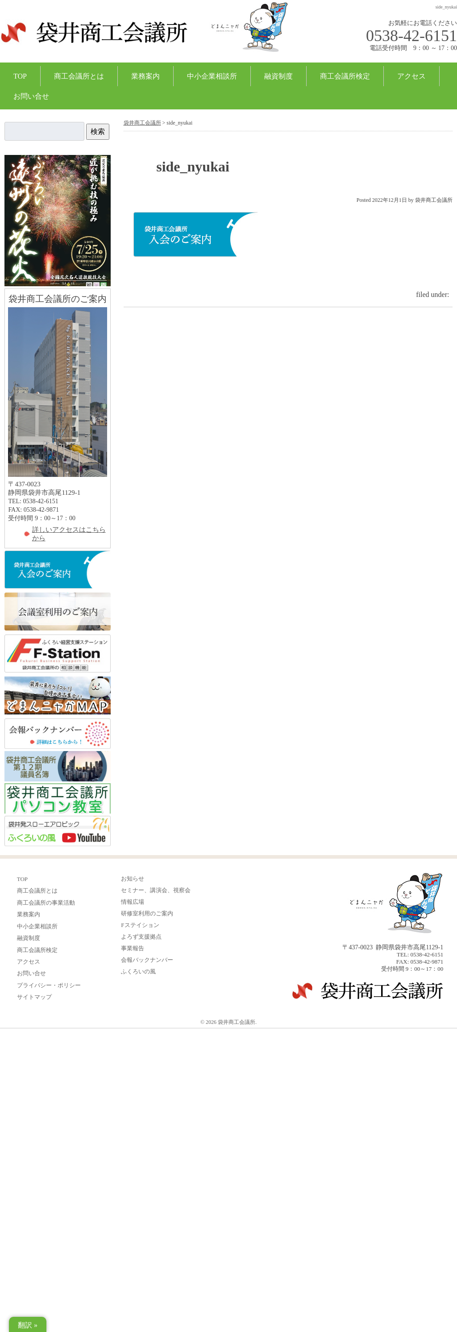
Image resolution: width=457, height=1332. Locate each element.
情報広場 (132, 901)
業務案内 (145, 76)
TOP (20, 76)
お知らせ (132, 878)
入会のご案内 (57, 570)
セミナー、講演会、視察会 (156, 890)
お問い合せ (31, 96)
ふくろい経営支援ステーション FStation (57, 654)
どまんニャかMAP (57, 695)
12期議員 (57, 766)
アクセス (411, 76)
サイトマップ (34, 997)
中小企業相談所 (212, 76)
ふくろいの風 (57, 831)
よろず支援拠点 (141, 936)
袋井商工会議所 (93, 37)
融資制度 (278, 76)
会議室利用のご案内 (57, 612)
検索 (98, 131)
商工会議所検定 (345, 76)
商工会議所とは (79, 76)
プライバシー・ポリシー (49, 985)
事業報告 (132, 948)
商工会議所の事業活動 (46, 902)
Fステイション (140, 925)
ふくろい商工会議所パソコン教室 (57, 798)
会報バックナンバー (57, 733)
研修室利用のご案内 (147, 913)
